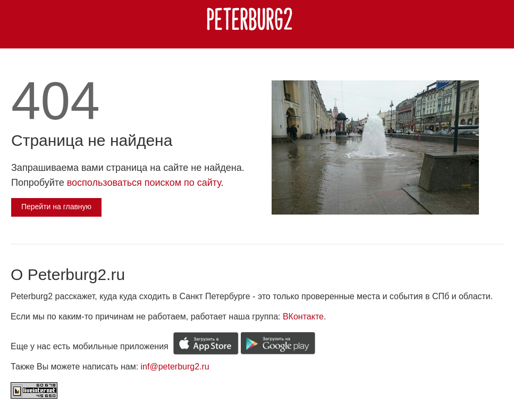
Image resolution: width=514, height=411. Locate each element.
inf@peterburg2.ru (175, 366)
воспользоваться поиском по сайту (144, 182)
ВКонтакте (303, 316)
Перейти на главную (56, 206)
